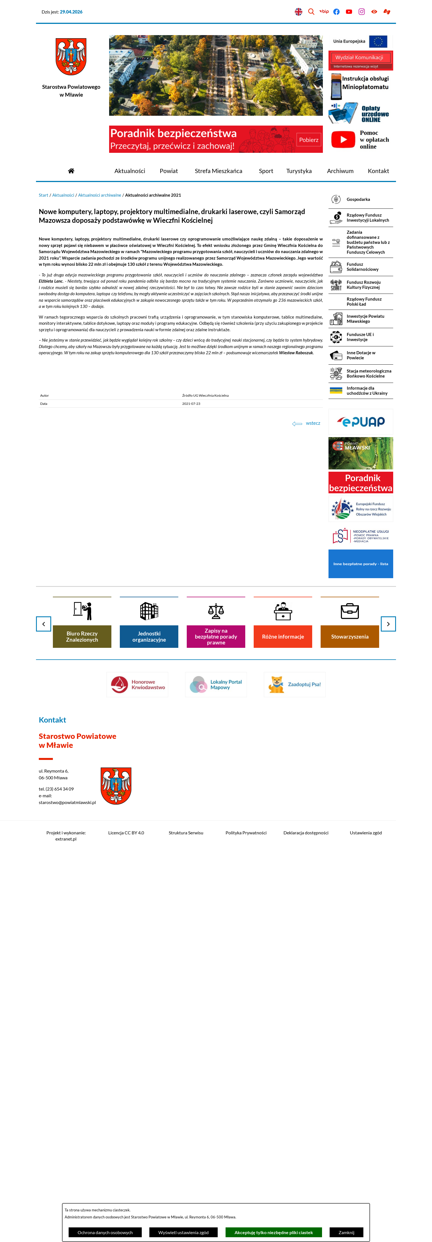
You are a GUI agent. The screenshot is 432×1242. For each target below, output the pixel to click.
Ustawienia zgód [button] (366, 832)
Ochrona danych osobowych (105, 1232)
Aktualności (63, 194)
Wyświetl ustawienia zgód (183, 1232)
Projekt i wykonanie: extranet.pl (66, 835)
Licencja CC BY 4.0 (126, 832)
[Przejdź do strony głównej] (71, 170)
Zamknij (346, 1232)
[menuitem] (129, 171)
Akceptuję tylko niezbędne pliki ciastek (274, 1232)
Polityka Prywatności (246, 832)
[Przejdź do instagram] (362, 12)
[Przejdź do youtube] (349, 12)
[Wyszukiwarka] (311, 12)
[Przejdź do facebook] (336, 12)
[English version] (298, 12)
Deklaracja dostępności (306, 832)
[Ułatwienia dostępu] (374, 12)
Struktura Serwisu (186, 832)
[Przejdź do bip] (324, 12)
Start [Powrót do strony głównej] (43, 194)
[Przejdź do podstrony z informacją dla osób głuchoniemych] (387, 12)
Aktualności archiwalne (99, 194)
